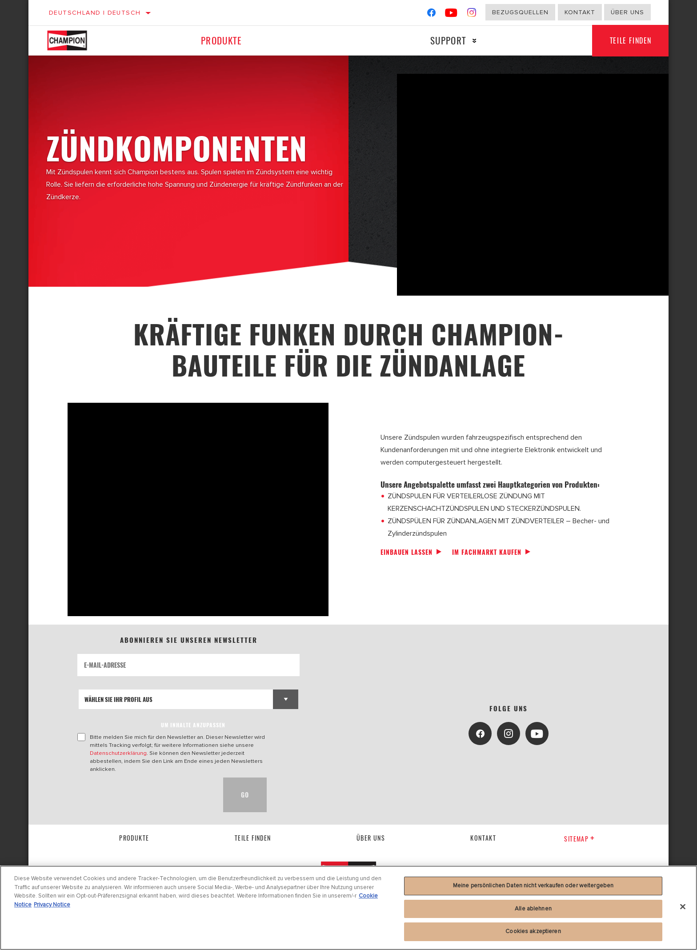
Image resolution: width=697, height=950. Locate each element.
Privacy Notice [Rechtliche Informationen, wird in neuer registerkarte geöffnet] (52, 904)
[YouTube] (451, 14)
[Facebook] (431, 14)
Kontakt (580, 12)
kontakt (483, 837)
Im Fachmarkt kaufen (486, 552)
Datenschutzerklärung (118, 753)
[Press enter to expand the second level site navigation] (474, 40)
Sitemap (579, 838)
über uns (371, 837)
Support (448, 40)
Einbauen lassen (407, 552)
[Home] (76, 40)
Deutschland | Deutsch (94, 12)
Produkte (221, 40)
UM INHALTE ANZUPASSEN (193, 725)
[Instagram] (472, 14)
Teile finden (631, 40)
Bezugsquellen (520, 12)
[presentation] (144, 795)
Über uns (627, 12)
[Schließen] (683, 907)
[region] (348, 908)
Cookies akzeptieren (533, 931)
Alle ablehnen (533, 908)
